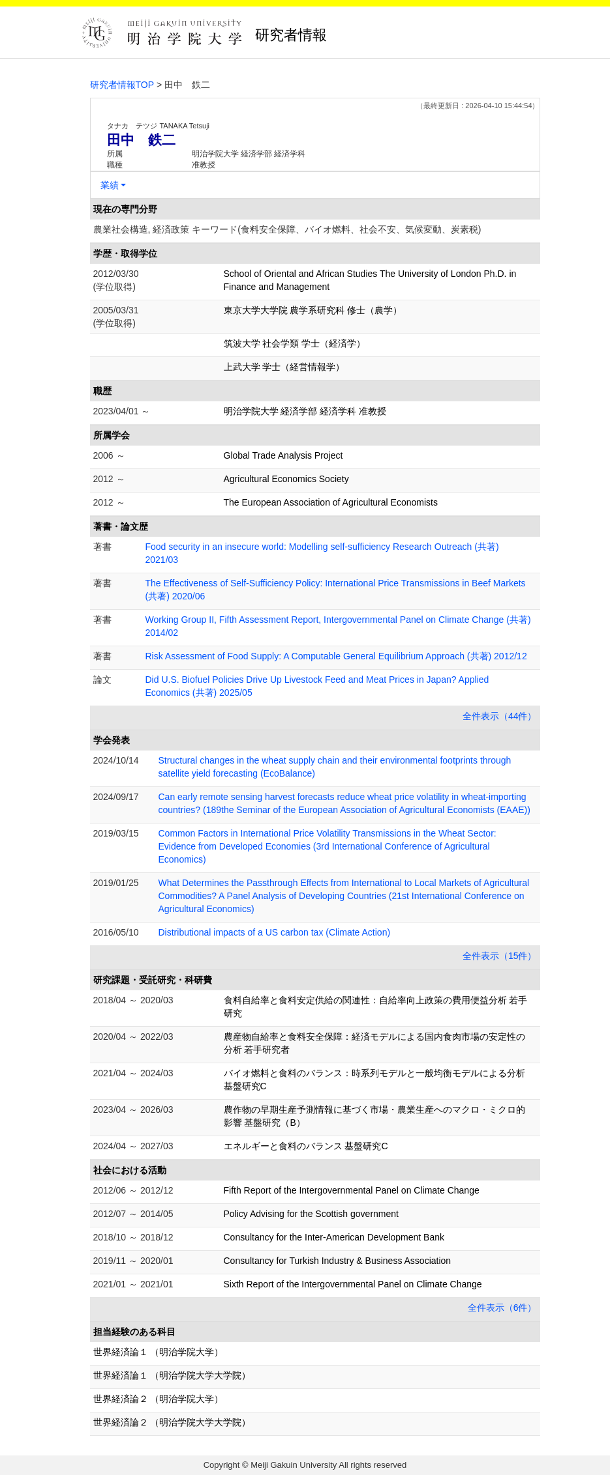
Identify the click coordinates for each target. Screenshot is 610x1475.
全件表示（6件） (502, 1307)
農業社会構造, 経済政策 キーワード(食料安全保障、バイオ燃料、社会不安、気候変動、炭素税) (287, 229)
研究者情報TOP (122, 84)
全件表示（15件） (500, 956)
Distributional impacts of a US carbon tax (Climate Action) (275, 932)
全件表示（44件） (500, 716)
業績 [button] (109, 185)
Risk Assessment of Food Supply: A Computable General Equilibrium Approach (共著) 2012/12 (336, 656)
